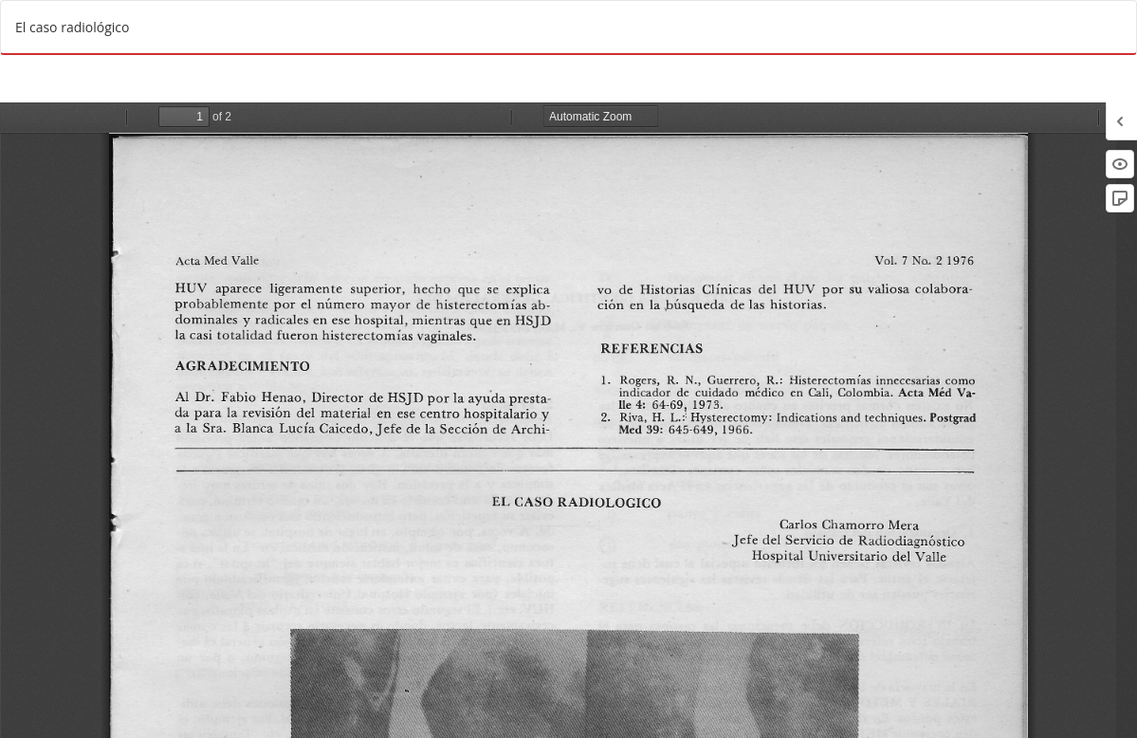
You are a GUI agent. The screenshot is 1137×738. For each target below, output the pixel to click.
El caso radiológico (72, 27)
